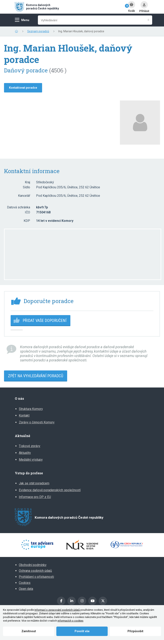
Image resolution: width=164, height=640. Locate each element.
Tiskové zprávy (29, 446)
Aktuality (25, 453)
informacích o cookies (70, 620)
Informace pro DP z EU (35, 497)
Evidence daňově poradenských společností (50, 490)
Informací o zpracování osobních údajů (57, 609)
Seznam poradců (38, 31)
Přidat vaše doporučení (44, 320)
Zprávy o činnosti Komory (37, 422)
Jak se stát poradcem (34, 483)
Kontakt (24, 415)
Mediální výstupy (31, 459)
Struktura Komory (31, 409)
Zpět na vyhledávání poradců (35, 375)
